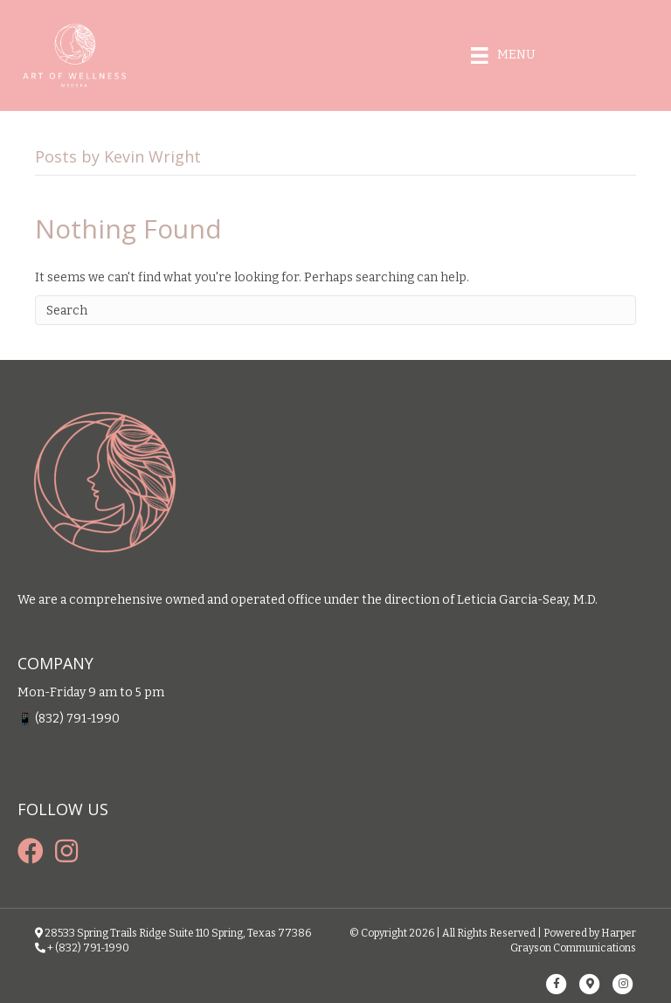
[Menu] (503, 56)
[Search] (335, 310)
